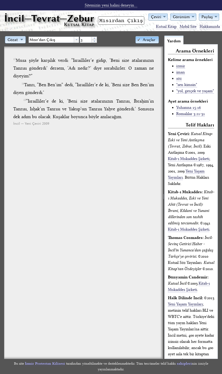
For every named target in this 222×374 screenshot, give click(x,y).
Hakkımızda (210, 26)
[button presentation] (76, 40)
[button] (158, 16)
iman (180, 72)
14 (23, 83)
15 (24, 100)
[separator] (163, 197)
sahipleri (184, 363)
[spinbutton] (86, 39)
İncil (49, 18)
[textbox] (51, 39)
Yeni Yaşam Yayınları (185, 304)
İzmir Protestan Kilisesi (45, 363)
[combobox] (54, 40)
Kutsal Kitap (166, 26)
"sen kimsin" (186, 84)
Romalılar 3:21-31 (190, 113)
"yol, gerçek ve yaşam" (195, 91)
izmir (180, 66)
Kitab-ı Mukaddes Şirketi (188, 158)
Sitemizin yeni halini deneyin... (111, 5)
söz (179, 78)
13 (14, 59)
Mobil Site (188, 26)
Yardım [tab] (174, 41)
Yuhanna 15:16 (188, 107)
